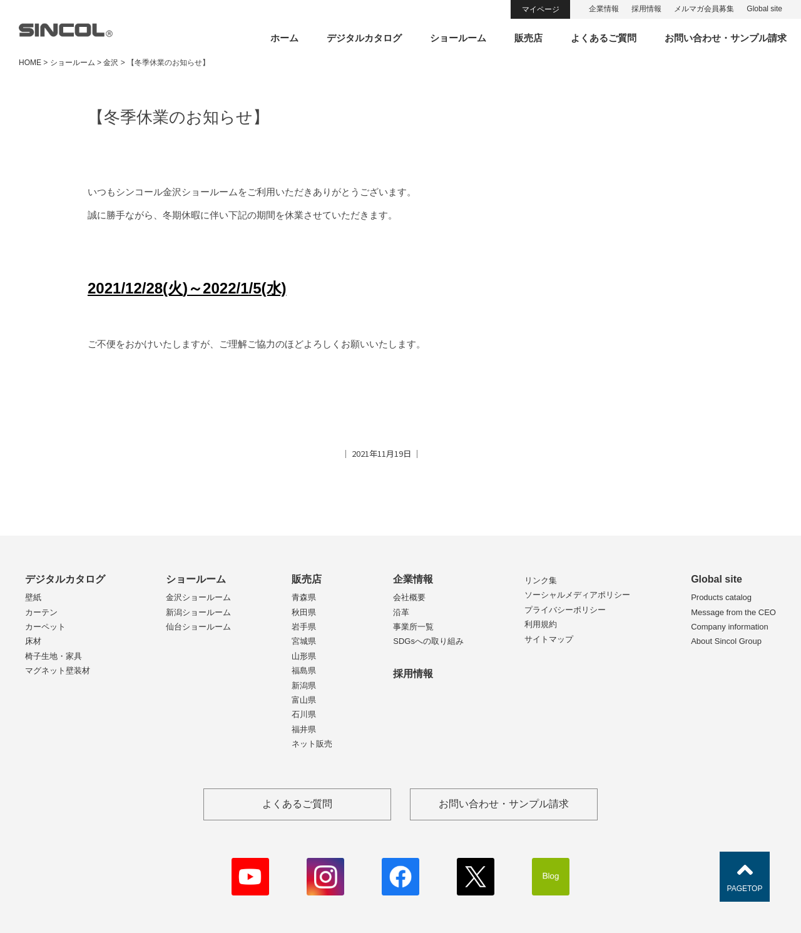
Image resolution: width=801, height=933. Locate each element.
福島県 (304, 670)
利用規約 (540, 624)
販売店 (528, 38)
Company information (729, 626)
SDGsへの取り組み (428, 641)
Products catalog (721, 597)
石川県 (304, 714)
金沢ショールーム (198, 597)
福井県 (304, 729)
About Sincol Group (726, 641)
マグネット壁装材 (57, 670)
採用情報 (646, 8)
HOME (30, 62)
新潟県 (304, 685)
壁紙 (33, 597)
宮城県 (304, 641)
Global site (764, 8)
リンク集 (540, 580)
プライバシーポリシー (565, 609)
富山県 (304, 700)
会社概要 (409, 597)
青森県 (304, 597)
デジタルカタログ (364, 38)
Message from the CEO (733, 612)
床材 (33, 641)
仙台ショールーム (198, 626)
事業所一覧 (413, 626)
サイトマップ (548, 639)
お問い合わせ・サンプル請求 (726, 38)
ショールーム (458, 38)
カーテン (41, 612)
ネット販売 (312, 743)
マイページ (540, 9)
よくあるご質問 (603, 38)
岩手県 (304, 626)
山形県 (304, 656)
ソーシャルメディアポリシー (577, 594)
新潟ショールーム (198, 612)
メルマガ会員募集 (704, 8)
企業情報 (604, 8)
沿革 (401, 612)
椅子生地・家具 (53, 656)
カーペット (45, 626)
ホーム (284, 38)
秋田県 (304, 612)
